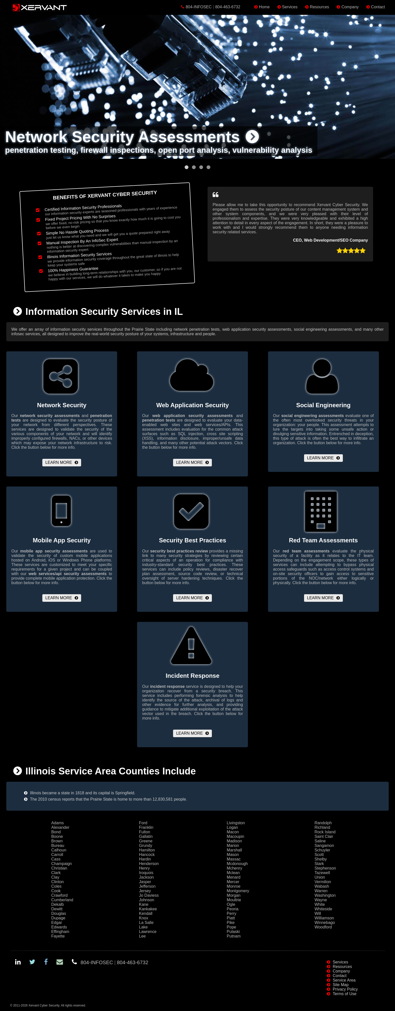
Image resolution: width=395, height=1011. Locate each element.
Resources (319, 7)
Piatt (231, 918)
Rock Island (325, 832)
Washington (325, 895)
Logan (232, 827)
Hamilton (147, 850)
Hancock (147, 854)
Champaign (61, 864)
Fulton (144, 832)
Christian (59, 868)
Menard (233, 877)
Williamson (324, 918)
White (319, 904)
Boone (57, 836)
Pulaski (233, 931)
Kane (143, 904)
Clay (55, 877)
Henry (144, 868)
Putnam (234, 936)
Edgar (56, 922)
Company (349, 7)
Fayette (57, 936)
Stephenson (325, 868)
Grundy (145, 845)
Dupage (58, 918)
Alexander (60, 827)
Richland (322, 827)
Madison (234, 841)
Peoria (232, 909)
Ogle (231, 904)
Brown (56, 841)
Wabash (321, 886)
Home (264, 7)
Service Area (344, 980)
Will (317, 913)
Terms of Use (344, 994)
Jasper (145, 882)
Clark (55, 873)
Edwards (59, 927)
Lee (142, 936)
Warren (320, 891)
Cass (55, 859)
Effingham (60, 931)
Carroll (57, 854)
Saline (319, 841)
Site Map (341, 985)
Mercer (233, 882)
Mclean (233, 873)
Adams (57, 823)
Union (319, 877)
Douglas (58, 913)
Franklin (146, 827)
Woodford (323, 927)
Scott (318, 854)
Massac (234, 859)
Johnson (146, 900)
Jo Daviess (149, 895)
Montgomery (238, 891)
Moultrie (234, 900)
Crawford (59, 895)
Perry (231, 913)
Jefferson (147, 886)
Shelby (320, 859)
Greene (145, 841)
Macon (233, 832)
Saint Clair (323, 836)
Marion (233, 845)
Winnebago (324, 922)
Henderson (149, 864)
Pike (231, 922)
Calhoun (58, 850)
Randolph (323, 823)
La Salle (146, 922)
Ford (143, 823)
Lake (143, 927)
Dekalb (57, 904)
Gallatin (146, 836)
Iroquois (146, 873)
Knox (143, 918)
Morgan (233, 895)
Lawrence (147, 931)
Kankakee (148, 909)
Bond (55, 832)
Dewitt (56, 909)
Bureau (57, 845)
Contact (378, 7)
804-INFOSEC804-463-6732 (213, 7)
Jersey (145, 891)
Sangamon (324, 845)
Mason (233, 854)
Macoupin (235, 836)
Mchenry (234, 868)
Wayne (320, 900)
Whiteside (323, 909)
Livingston (236, 823)
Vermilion (322, 882)
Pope (231, 927)
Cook (55, 891)
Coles (56, 886)
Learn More (58, 462)
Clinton (57, 882)
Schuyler (322, 850)
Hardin (145, 859)
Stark (319, 864)
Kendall (145, 913)
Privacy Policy (345, 989)
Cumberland (62, 900)
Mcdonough (237, 864)
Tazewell (322, 873)
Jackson (146, 877)
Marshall (234, 850)
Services (290, 7)
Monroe (233, 886)
